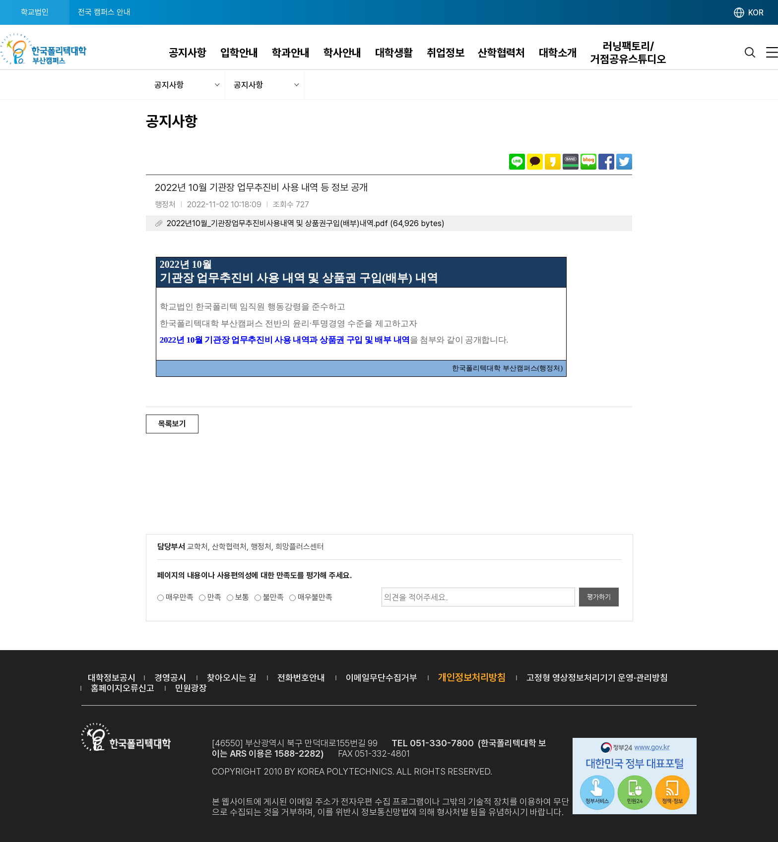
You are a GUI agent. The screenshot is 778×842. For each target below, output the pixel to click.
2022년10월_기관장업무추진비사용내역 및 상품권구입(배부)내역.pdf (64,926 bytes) (306, 223)
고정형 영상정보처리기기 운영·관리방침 (597, 677)
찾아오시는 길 (232, 677)
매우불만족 (315, 597)
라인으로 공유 (517, 162)
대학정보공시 (111, 677)
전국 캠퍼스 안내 (104, 12)
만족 (214, 597)
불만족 (273, 597)
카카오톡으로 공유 (535, 162)
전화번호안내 (301, 677)
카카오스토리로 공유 (553, 162)
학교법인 (35, 12)
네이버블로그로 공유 (588, 162)
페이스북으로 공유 (606, 162)
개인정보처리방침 (472, 677)
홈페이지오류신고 (122, 688)
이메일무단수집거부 (381, 677)
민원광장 (191, 688)
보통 (242, 597)
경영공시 (170, 677)
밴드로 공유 (571, 162)
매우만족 (180, 597)
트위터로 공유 (624, 162)
